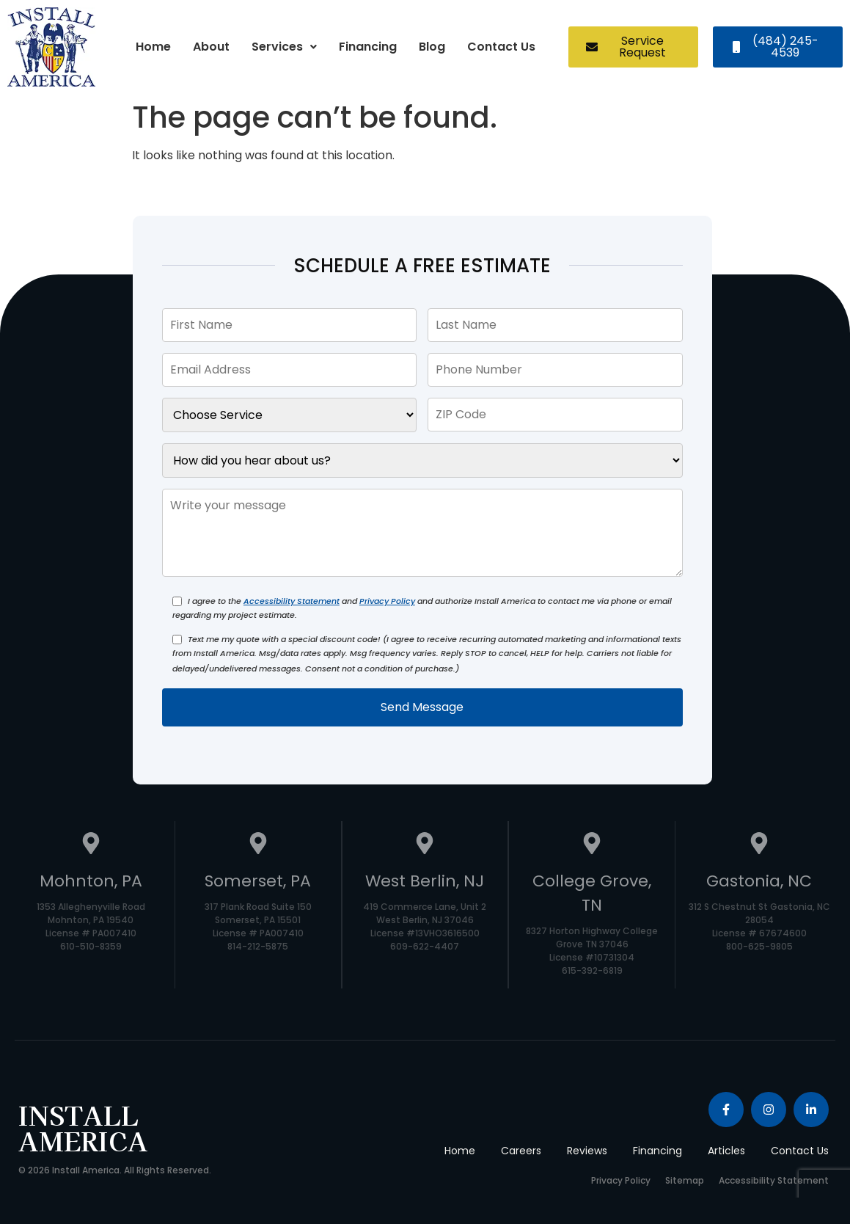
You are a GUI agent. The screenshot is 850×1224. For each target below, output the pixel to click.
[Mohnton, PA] (91, 845)
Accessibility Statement (291, 601)
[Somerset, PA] (258, 845)
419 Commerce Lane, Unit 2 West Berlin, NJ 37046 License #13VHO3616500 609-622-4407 (424, 926)
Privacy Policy (387, 601)
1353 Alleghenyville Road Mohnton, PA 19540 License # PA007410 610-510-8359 (91, 926)
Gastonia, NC (759, 881)
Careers (521, 1150)
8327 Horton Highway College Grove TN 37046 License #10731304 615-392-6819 (592, 951)
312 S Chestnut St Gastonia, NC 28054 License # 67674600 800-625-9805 (759, 926)
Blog (432, 46)
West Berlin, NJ (424, 881)
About (211, 46)
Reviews (587, 1150)
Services (284, 46)
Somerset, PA (258, 881)
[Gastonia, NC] (759, 845)
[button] (284, 47)
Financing (368, 46)
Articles (726, 1150)
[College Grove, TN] (592, 845)
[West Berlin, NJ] (425, 845)
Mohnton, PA (91, 881)
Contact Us (501, 46)
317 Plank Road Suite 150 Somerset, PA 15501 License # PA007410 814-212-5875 (258, 926)
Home (153, 46)
